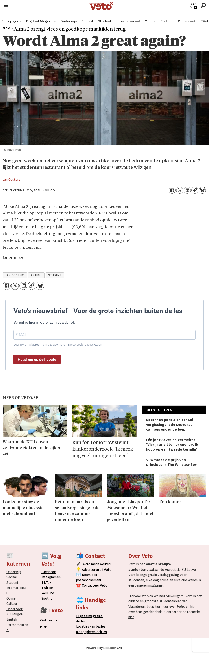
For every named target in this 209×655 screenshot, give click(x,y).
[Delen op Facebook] (172, 190)
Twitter (47, 588)
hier (157, 607)
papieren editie (93, 632)
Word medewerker (186, 9)
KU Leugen (14, 614)
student (55, 275)
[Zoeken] (203, 6)
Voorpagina (11, 16)
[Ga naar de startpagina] (133, 6)
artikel (36, 275)
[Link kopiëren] (194, 190)
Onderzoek (187, 16)
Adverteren (90, 569)
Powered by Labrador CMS (104, 648)
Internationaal (128, 16)
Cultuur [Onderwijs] (11, 603)
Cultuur (166, 16)
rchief (81, 621)
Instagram (49, 577)
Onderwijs (68, 16)
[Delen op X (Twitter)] (179, 190)
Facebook (48, 572)
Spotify (46, 598)
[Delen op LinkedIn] (187, 190)
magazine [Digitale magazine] (90, 616)
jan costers (15, 275)
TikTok (46, 582)
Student (105, 16)
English (11, 619)
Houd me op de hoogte (37, 359)
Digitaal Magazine (41, 16)
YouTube (47, 593)
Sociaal (87, 16)
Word (86, 564)
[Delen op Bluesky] (202, 190)
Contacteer (90, 585)
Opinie (150, 16)
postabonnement (89, 580)
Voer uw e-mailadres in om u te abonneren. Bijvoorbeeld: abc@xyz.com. (58, 344)
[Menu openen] (6, 6)
